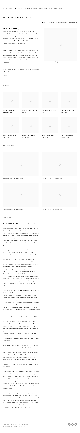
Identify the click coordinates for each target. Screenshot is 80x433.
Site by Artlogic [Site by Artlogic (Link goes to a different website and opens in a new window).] (22, 426)
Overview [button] (43, 22)
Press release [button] (73, 22)
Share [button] (5, 75)
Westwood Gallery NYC (12, 4)
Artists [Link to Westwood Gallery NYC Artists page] (5, 8)
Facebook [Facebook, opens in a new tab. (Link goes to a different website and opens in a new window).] (72, 424)
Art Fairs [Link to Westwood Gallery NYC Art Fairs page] (20, 8)
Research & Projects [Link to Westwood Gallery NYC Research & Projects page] (31, 8)
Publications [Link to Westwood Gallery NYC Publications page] (43, 8)
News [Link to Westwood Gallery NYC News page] (50, 8)
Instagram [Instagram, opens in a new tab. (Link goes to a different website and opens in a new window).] (69, 424)
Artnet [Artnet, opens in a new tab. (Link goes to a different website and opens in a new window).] (75, 424)
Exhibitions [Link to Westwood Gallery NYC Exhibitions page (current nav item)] (12, 8)
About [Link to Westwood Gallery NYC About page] (60, 8)
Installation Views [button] (61, 22)
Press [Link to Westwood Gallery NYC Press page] (55, 8)
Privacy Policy (6, 424)
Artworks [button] (51, 22)
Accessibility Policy (15, 424)
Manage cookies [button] (25, 424)
